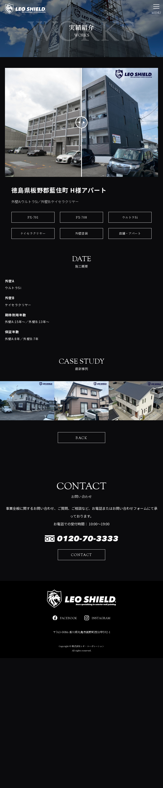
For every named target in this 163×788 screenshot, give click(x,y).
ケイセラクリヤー (33, 245)
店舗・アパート (130, 245)
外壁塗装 (81, 245)
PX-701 (33, 229)
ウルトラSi (130, 229)
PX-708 (81, 229)
